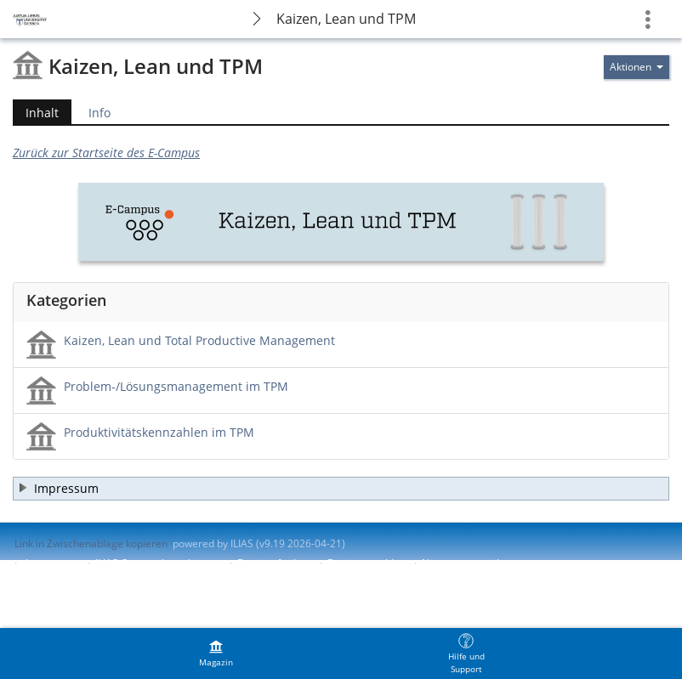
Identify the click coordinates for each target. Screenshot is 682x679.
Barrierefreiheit (274, 563)
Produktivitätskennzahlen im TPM (159, 432)
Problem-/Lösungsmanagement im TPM (176, 386)
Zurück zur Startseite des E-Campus (106, 152)
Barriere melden (366, 563)
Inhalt (36, 113)
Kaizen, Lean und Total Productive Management (199, 340)
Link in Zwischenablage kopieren (91, 543)
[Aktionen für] (636, 67)
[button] (341, 489)
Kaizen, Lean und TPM (346, 18)
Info (99, 113)
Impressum (52, 563)
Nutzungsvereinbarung (476, 563)
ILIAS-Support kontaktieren (158, 563)
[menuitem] (216, 653)
